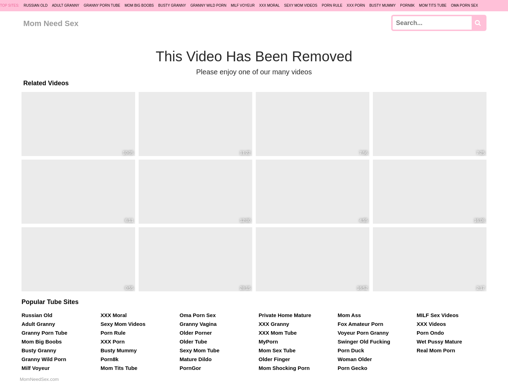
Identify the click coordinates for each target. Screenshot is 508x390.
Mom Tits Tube (433, 5)
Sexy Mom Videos (300, 5)
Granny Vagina (198, 324)
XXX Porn (356, 5)
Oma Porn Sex (464, 5)
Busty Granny (172, 5)
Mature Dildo (196, 359)
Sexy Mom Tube (199, 350)
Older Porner (196, 333)
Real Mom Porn (436, 350)
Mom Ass (349, 315)
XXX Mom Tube (278, 333)
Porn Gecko (352, 368)
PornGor (190, 368)
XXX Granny (274, 324)
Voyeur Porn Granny (363, 333)
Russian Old (36, 5)
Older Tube (193, 342)
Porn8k (407, 5)
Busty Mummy (382, 5)
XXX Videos (431, 324)
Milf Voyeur (243, 5)
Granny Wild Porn (208, 5)
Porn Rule (332, 5)
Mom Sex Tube (277, 350)
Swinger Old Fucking (364, 342)
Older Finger (274, 359)
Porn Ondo (430, 333)
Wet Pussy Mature (439, 342)
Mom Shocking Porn (284, 368)
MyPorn (268, 342)
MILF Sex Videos (438, 315)
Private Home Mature (285, 315)
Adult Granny (65, 5)
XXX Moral (269, 5)
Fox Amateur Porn (360, 324)
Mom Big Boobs (139, 5)
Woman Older (355, 359)
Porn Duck (351, 350)
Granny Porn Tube (102, 5)
